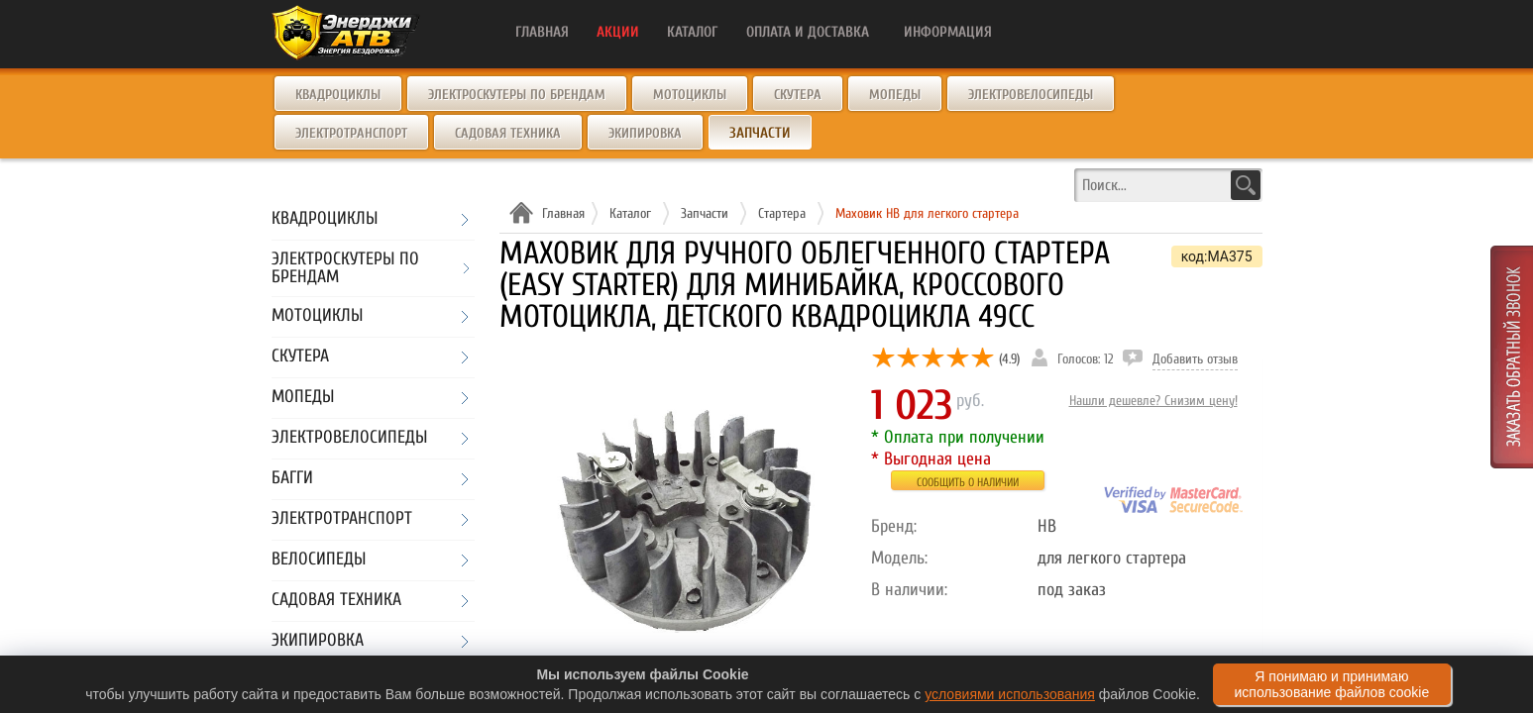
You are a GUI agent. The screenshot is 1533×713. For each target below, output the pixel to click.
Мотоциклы (689, 94)
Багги (292, 478)
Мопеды (895, 94)
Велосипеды (319, 560)
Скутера (797, 94)
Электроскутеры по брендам (516, 94)
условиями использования (1010, 694)
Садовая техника (508, 133)
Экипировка (645, 133)
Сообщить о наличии (968, 482)
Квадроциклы (338, 94)
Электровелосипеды (1030, 94)
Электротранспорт (351, 133)
